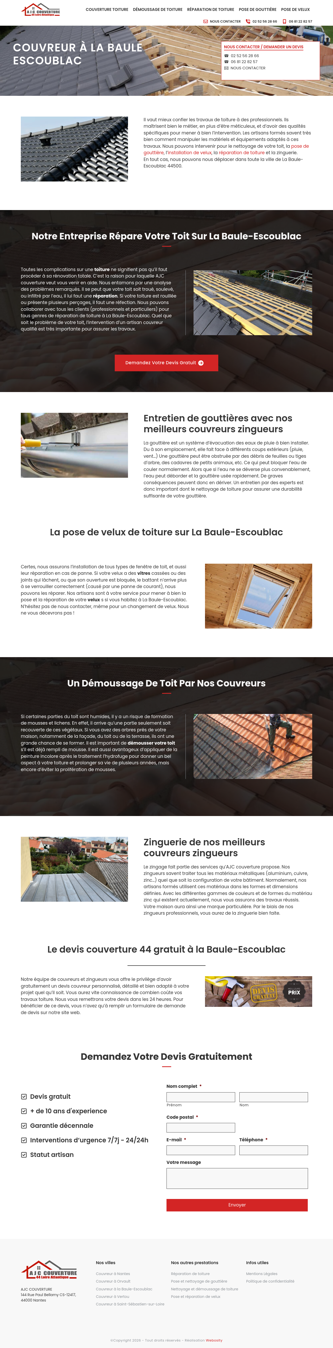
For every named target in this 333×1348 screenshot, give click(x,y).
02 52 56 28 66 (265, 21)
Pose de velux (295, 9)
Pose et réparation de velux (196, 1296)
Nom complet (184, 1086)
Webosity (214, 1340)
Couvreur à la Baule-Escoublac (124, 1289)
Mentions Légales (261, 1273)
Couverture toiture (107, 9)
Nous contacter (225, 21)
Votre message (183, 1162)
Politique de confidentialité (270, 1281)
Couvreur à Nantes (113, 1273)
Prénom (174, 1105)
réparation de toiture (242, 153)
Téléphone (253, 1140)
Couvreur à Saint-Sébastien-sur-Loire (130, 1304)
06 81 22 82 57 (300, 21)
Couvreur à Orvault (113, 1281)
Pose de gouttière (258, 9)
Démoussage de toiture (157, 9)
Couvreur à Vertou (112, 1296)
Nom (244, 1105)
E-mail (176, 1140)
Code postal (182, 1117)
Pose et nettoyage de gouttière (199, 1281)
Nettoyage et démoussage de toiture (204, 1289)
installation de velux (190, 153)
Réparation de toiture (210, 9)
